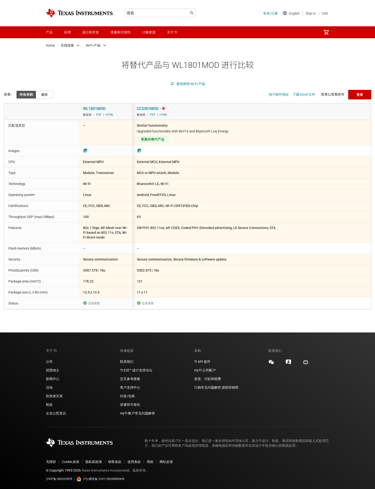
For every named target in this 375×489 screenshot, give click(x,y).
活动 (49, 387)
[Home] (79, 13)
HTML (109, 114)
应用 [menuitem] (67, 32)
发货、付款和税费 (207, 379)
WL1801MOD (94, 108)
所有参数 (26, 95)
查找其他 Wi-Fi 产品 (187, 84)
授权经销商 (230, 387)
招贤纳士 (52, 370)
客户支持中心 (130, 387)
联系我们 (126, 362)
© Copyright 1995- (63, 470)
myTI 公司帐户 (205, 370)
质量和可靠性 (130, 405)
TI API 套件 (202, 362)
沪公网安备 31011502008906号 (101, 479)
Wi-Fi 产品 (93, 45)
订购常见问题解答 (207, 387)
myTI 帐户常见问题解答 (137, 413)
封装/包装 (127, 396)
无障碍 (51, 462)
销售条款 (114, 462)
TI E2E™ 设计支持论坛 (136, 370)
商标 (150, 462)
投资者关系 (54, 396)
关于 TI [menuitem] (172, 32)
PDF (99, 114)
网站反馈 (166, 462)
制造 (49, 405)
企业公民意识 (56, 413)
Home (50, 45)
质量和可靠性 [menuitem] (120, 32)
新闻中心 (52, 379)
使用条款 (134, 462)
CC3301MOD (148, 108)
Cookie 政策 (70, 462)
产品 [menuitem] (49, 32)
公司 (49, 362)
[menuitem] (326, 32)
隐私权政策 (93, 462)
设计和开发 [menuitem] (90, 32)
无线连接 (67, 45)
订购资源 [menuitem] (148, 32)
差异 (44, 95)
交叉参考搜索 (130, 379)
